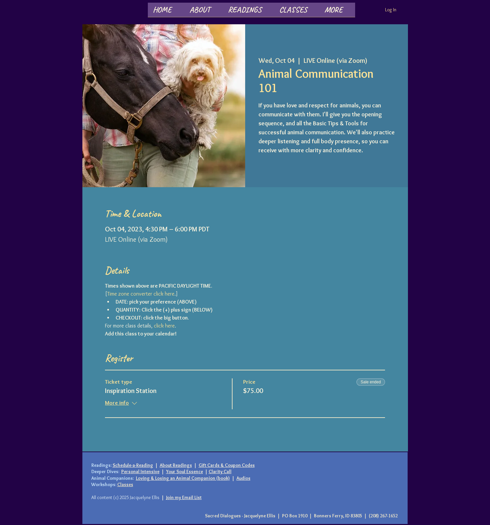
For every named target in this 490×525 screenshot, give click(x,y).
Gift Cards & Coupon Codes (227, 465)
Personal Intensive (140, 471)
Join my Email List (184, 497)
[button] (203, 12)
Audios (243, 478)
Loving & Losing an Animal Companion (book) (183, 478)
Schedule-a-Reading (133, 465)
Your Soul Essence (184, 471)
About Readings (176, 465)
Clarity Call (220, 471)
